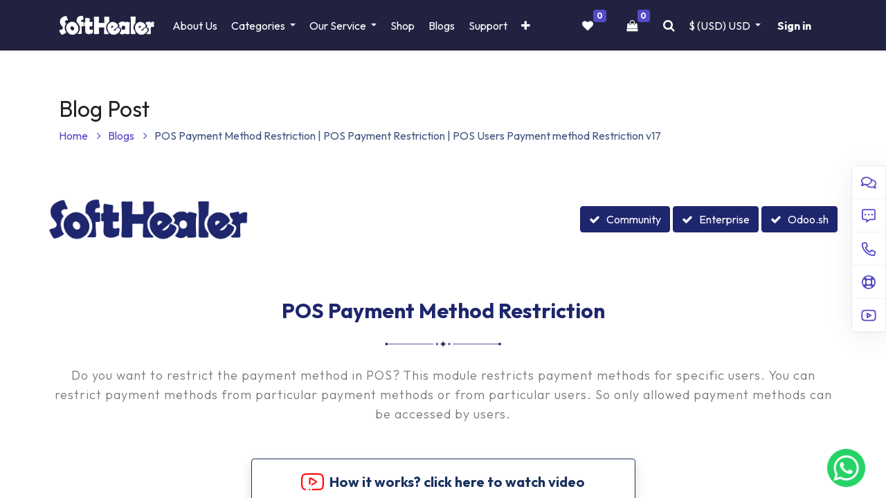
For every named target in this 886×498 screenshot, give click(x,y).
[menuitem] (194, 25)
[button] (525, 25)
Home (80, 135)
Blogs (127, 135)
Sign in (794, 26)
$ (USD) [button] (720, 26)
